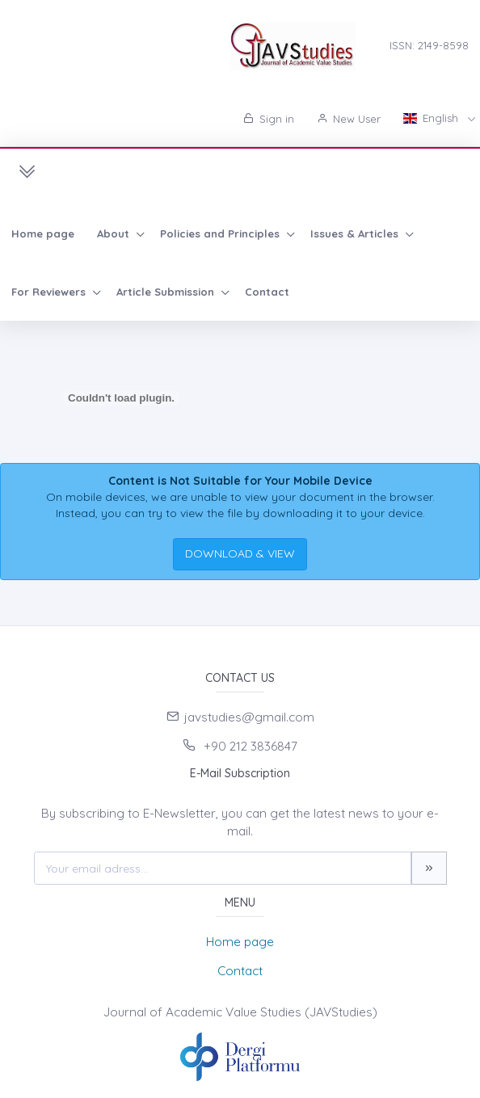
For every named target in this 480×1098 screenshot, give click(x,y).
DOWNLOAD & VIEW (240, 553)
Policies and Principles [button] (221, 233)
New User (349, 118)
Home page (42, 233)
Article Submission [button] (166, 291)
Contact (267, 291)
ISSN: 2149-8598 (429, 45)
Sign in (268, 118)
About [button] (115, 233)
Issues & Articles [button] (356, 233)
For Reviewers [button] (50, 291)
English (432, 117)
